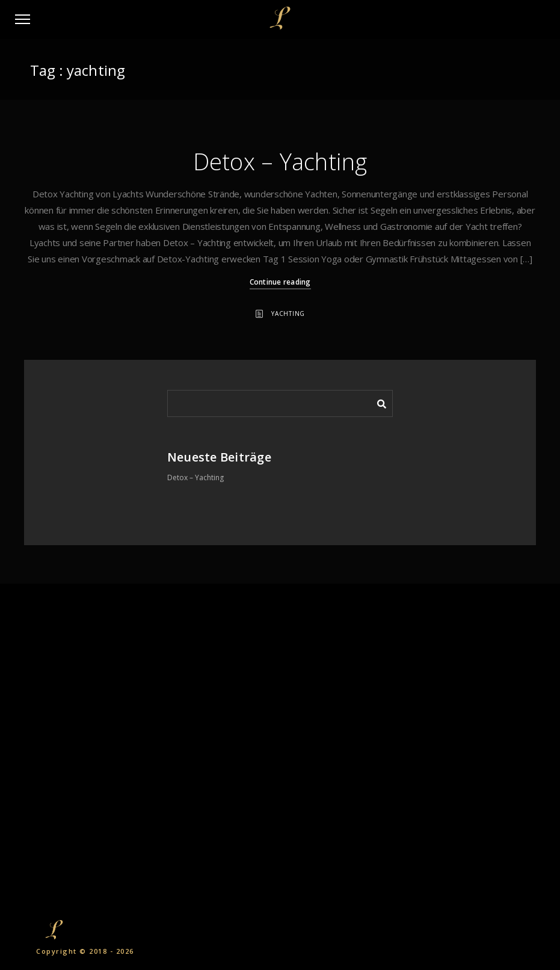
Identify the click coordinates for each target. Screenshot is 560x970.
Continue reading (280, 282)
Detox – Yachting (280, 161)
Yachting (288, 313)
